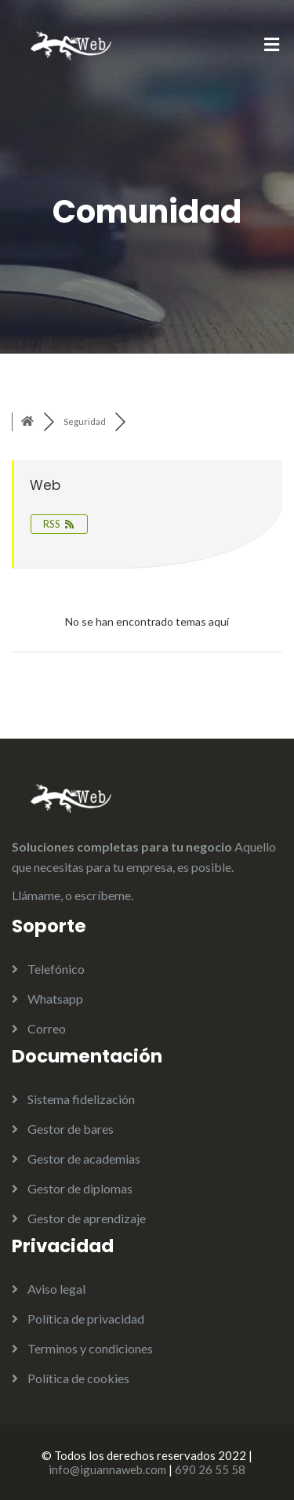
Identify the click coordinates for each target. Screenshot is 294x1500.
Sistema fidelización (81, 1098)
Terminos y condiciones (90, 1348)
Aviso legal (56, 1288)
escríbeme (102, 895)
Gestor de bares (70, 1128)
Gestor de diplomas (79, 1188)
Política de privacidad (85, 1318)
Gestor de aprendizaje (86, 1218)
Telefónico (56, 968)
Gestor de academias (83, 1158)
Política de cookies (78, 1378)
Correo (46, 1028)
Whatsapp (55, 998)
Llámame (36, 895)
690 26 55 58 (210, 1469)
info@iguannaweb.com (107, 1469)
